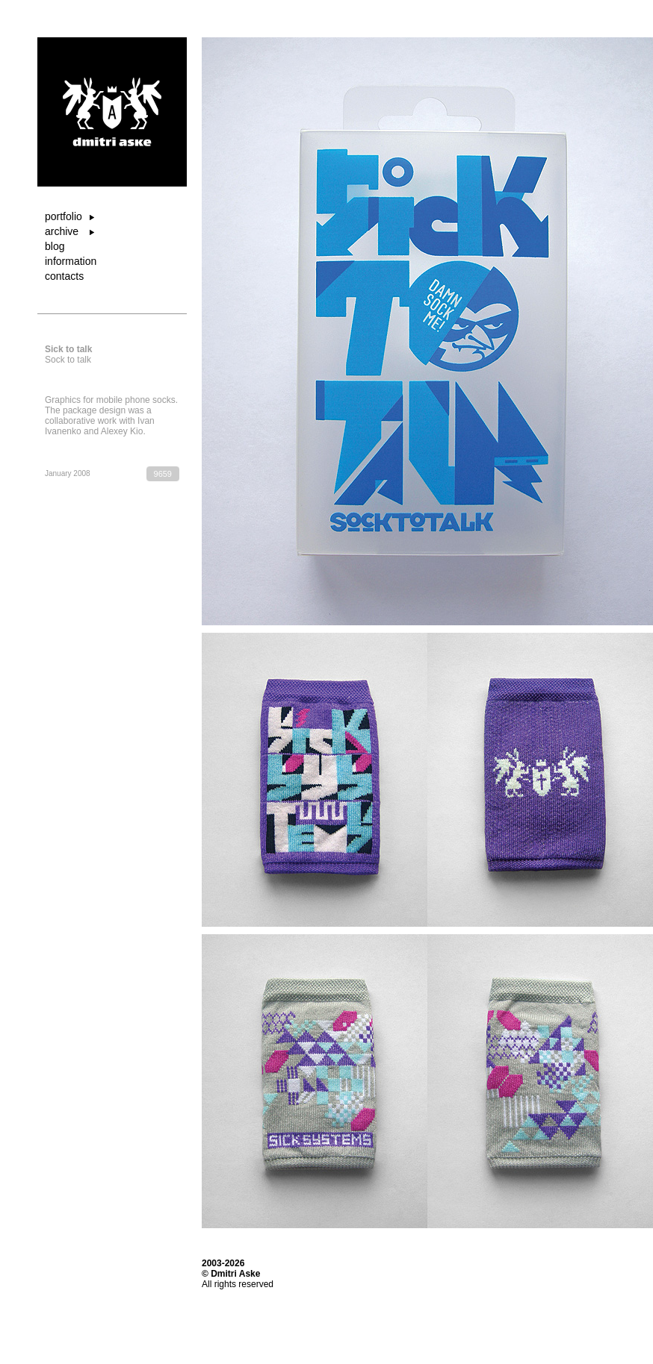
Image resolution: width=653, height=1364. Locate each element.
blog (54, 246)
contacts (64, 276)
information (70, 261)
